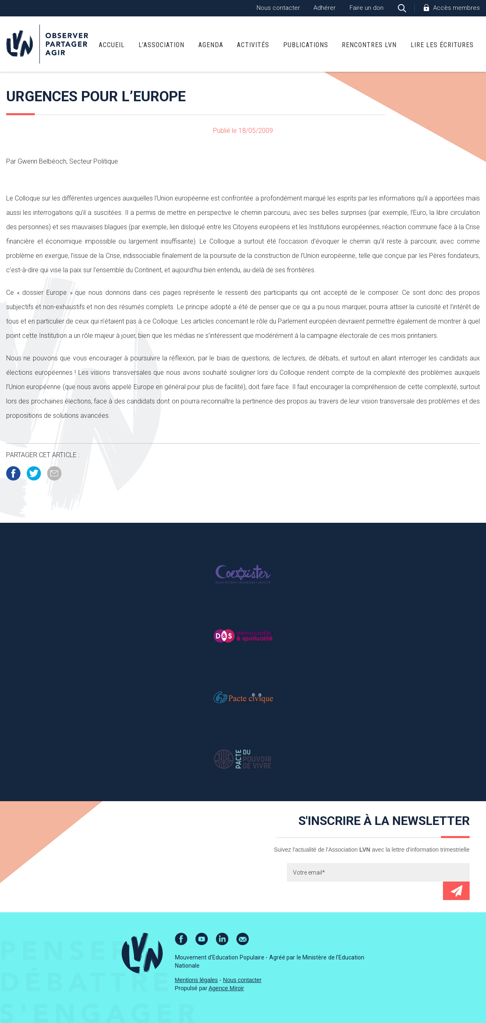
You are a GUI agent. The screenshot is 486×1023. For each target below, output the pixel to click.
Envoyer (456, 891)
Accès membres (456, 7)
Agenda (210, 45)
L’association (161, 45)
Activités (253, 45)
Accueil (112, 45)
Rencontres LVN (369, 45)
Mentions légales (196, 980)
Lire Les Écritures (442, 45)
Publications (305, 45)
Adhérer (324, 7)
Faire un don (367, 7)
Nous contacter (278, 7)
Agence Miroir (226, 988)
